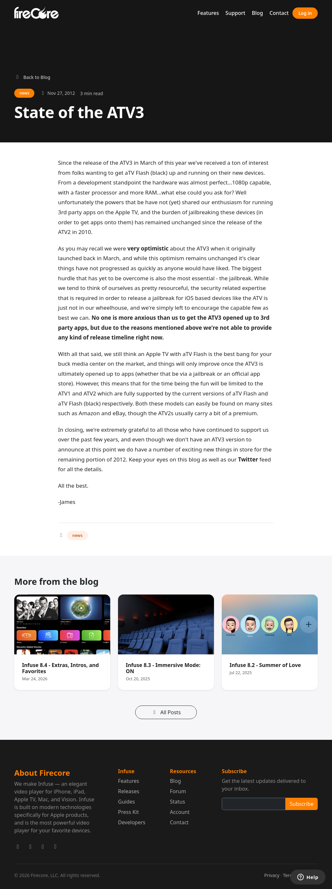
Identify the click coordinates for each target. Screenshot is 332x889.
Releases (128, 791)
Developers (131, 822)
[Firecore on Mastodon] (43, 846)
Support (235, 13)
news (77, 535)
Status (177, 801)
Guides (126, 801)
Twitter (248, 459)
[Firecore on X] (18, 846)
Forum (178, 791)
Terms (289, 875)
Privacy (271, 875)
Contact (279, 13)
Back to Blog (32, 77)
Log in (305, 13)
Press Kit (128, 812)
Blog (257, 13)
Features (208, 13)
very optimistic (148, 248)
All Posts (166, 712)
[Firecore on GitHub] (55, 846)
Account (180, 812)
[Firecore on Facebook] (30, 846)
